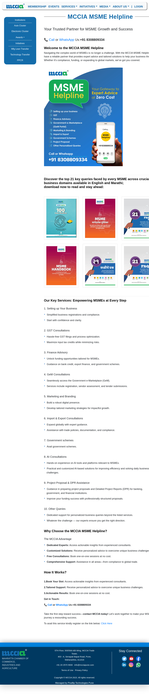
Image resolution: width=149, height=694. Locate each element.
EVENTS (53, 6)
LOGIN (138, 6)
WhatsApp (66, 40)
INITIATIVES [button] (87, 6)
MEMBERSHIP (37, 6)
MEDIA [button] (104, 6)
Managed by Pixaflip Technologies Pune (74, 683)
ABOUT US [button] (120, 6)
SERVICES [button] (68, 6)
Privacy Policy (81, 670)
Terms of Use (67, 670)
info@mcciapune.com (84, 665)
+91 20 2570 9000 (64, 665)
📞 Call (49, 40)
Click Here (106, 623)
